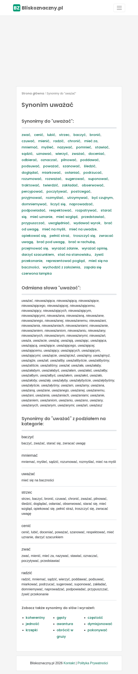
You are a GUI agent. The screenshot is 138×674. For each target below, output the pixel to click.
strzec (64, 134)
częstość (95, 617)
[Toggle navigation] (119, 8)
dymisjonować (100, 623)
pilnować (68, 160)
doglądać (30, 172)
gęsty (61, 617)
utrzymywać (77, 197)
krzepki (32, 630)
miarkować (51, 172)
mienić (43, 141)
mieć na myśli (53, 229)
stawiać (102, 147)
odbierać (29, 160)
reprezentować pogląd (65, 260)
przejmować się (35, 248)
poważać (51, 166)
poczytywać (56, 191)
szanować (71, 166)
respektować (60, 210)
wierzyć (61, 153)
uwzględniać (59, 223)
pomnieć (83, 147)
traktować (30, 185)
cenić (38, 134)
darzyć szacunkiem (38, 254)
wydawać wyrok (86, 223)
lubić (51, 134)
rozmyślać (54, 197)
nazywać (64, 147)
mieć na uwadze (82, 229)
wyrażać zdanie (65, 248)
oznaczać (49, 160)
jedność (32, 623)
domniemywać (34, 204)
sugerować (74, 178)
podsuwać (30, 166)
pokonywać (97, 630)
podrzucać (92, 172)
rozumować (32, 178)
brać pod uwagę (51, 242)
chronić (74, 141)
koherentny (35, 617)
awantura (65, 623)
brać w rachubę (81, 242)
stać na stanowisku (74, 254)
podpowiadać (33, 210)
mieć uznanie (41, 216)
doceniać (96, 153)
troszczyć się (84, 235)
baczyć (79, 134)
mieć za (90, 141)
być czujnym (102, 197)
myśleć (47, 147)
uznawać (43, 153)
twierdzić (50, 185)
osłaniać (72, 172)
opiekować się (34, 235)
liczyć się (57, 204)
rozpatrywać (86, 210)
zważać (78, 153)
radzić (58, 141)
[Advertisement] (69, 51)
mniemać (30, 147)
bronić (95, 134)
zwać (26, 134)
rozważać (53, 178)
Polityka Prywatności (93, 663)
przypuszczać (33, 223)
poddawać (89, 160)
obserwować (93, 185)
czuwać (28, 141)
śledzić (89, 166)
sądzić (27, 153)
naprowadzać (81, 204)
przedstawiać (92, 216)
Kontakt (69, 663)
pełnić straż (59, 235)
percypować (32, 191)
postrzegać (80, 191)
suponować (98, 178)
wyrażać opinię (94, 248)
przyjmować (32, 197)
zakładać (70, 185)
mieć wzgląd (66, 216)
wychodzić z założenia (61, 267)
